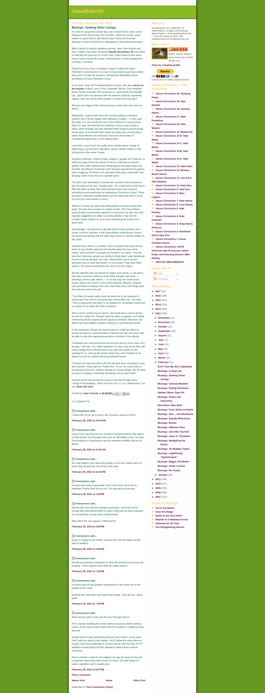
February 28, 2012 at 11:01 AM (88, 449)
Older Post (139, 680)
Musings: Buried (167, 423)
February (163, 362)
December (164, 317)
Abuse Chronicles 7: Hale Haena (174, 200)
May (161, 349)
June (161, 344)
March (162, 357)
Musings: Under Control (171, 466)
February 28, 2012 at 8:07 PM (88, 669)
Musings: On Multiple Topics (174, 448)
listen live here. (85, 386)
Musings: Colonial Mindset (173, 383)
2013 (158, 309)
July (161, 339)
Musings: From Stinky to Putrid (175, 409)
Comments (161, 279)
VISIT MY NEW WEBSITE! (170, 262)
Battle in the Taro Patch (169, 515)
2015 (158, 300)
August (162, 335)
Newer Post (78, 680)
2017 (158, 291)
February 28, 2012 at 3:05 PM (88, 526)
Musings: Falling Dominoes (173, 388)
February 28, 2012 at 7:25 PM (88, 571)
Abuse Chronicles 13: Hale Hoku (174, 166)
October (163, 326)
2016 (158, 295)
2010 (158, 483)
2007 (158, 496)
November (164, 322)
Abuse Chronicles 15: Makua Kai (174, 132)
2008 (158, 492)
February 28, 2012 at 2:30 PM (88, 494)
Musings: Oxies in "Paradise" (174, 436)
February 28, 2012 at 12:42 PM (88, 471)
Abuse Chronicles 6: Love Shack (174, 204)
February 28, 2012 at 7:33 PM (88, 603)
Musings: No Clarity (169, 470)
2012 (158, 313)
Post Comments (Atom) (99, 687)
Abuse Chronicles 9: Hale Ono (173, 189)
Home (109, 680)
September (164, 331)
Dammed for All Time (167, 523)
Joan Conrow (180, 49)
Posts (158, 273)
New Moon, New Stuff (170, 405)
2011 (158, 479)
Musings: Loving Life (169, 371)
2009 (158, 488)
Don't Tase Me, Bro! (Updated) (175, 366)
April (161, 353)
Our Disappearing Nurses (170, 527)
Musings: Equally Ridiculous (174, 418)
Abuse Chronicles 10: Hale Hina (174, 185)
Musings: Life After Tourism (173, 431)
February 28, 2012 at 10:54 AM (88, 420)
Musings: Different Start (171, 427)
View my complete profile (166, 65)
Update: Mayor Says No (171, 392)
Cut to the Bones (165, 508)
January (163, 474)
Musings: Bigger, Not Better (173, 461)
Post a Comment (81, 674)
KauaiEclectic (88, 11)
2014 (158, 304)
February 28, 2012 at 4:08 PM (88, 549)
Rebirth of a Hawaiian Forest (172, 519)
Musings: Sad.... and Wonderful (175, 414)
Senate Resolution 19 (121, 51)
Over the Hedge (164, 511)
